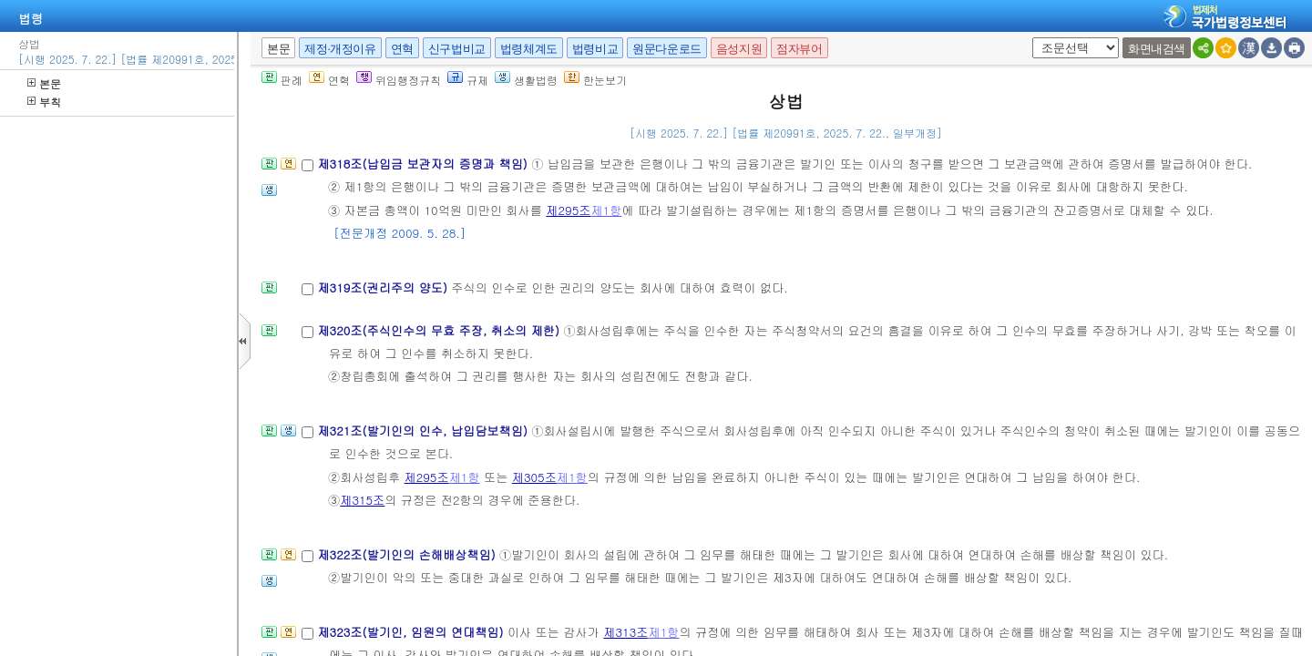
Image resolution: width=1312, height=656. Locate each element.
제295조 (568, 210)
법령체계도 (529, 49)
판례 (281, 79)
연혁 (402, 49)
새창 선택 (1029, 37)
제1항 (605, 210)
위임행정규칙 (398, 79)
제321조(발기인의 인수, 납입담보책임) (424, 430)
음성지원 (739, 49)
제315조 (362, 499)
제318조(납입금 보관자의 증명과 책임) (424, 163)
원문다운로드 (667, 49)
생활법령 (526, 79)
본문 (44, 83)
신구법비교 (457, 49)
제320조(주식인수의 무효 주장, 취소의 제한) (440, 330)
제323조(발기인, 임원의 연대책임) (412, 632)
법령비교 (595, 49)
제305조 (534, 477)
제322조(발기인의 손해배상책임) (408, 554)
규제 (467, 79)
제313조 (625, 632)
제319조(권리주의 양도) (384, 287)
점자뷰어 (799, 49)
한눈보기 (595, 79)
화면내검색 (1156, 49)
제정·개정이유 (339, 49)
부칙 (44, 101)
